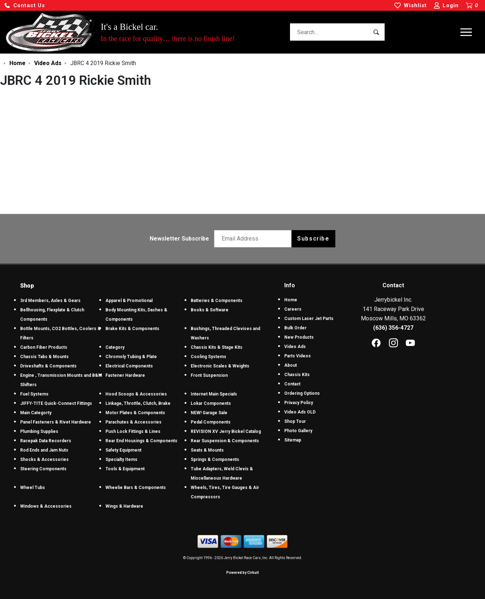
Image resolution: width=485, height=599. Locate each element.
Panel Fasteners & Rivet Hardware (55, 422)
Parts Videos (297, 355)
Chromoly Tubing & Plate (131, 356)
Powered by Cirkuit (242, 573)
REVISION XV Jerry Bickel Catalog (226, 431)
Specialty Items (121, 459)
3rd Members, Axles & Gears (50, 300)
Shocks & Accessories (44, 459)
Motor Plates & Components (135, 412)
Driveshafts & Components (48, 366)
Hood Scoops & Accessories (136, 394)
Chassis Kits (297, 374)
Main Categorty (35, 412)
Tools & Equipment (125, 468)
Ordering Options (302, 393)
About (290, 365)
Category (114, 347)
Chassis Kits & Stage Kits (216, 347)
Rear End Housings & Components (141, 440)
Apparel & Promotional (129, 300)
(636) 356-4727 (393, 327)
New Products (299, 337)
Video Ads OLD (300, 412)
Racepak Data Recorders (45, 440)
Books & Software (209, 309)
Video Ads (295, 346)
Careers (293, 309)
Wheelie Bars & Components (135, 487)
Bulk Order (295, 327)
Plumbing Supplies (39, 431)
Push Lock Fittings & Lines (132, 431)
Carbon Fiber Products (43, 347)
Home (290, 299)
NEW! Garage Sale (209, 412)
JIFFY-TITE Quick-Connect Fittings (56, 403)
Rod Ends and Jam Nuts (44, 450)
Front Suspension (209, 375)
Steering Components (43, 468)
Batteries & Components (216, 300)
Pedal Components (211, 422)
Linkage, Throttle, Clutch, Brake (138, 403)
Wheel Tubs (32, 487)
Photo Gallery (298, 430)
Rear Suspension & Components (225, 440)
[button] (24, 5)
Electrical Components (129, 366)
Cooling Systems (208, 356)
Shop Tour (295, 421)
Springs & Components (215, 459)
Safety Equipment (123, 450)
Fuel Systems (34, 394)
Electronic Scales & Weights (220, 366)
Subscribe (313, 238)
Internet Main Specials (214, 394)
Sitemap (292, 440)
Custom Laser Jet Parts (309, 318)
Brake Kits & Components (132, 328)
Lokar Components (211, 403)
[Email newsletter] (254, 238)
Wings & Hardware (124, 506)
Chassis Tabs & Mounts (44, 356)
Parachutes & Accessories (133, 422)
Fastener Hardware (125, 375)
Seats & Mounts (207, 450)
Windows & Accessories (46, 506)
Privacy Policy (298, 402)
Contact (292, 384)
